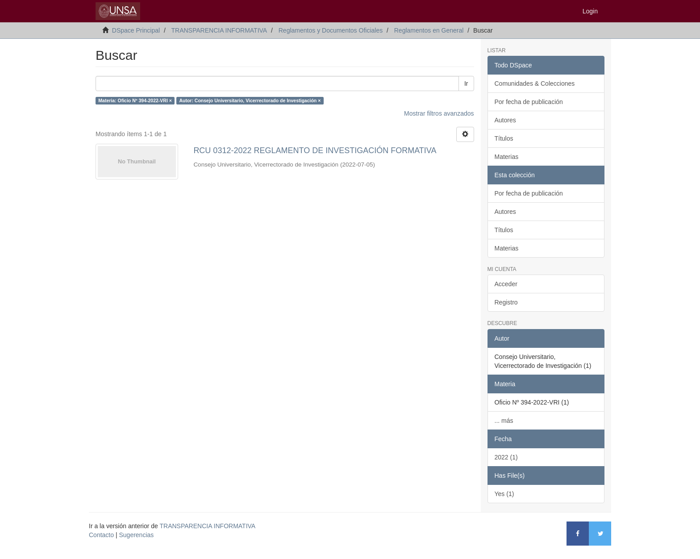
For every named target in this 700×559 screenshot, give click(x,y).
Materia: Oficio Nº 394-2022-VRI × (135, 100)
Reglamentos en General (429, 30)
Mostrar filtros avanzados (439, 113)
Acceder (506, 284)
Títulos (504, 138)
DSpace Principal (136, 30)
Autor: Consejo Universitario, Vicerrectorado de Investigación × (250, 100)
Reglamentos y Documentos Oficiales (331, 30)
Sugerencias (136, 534)
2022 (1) (506, 457)
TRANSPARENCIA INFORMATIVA (219, 30)
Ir (466, 83)
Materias (507, 156)
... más (504, 420)
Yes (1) (504, 493)
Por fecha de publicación (529, 101)
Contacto (101, 534)
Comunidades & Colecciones (535, 83)
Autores (505, 120)
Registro (506, 302)
